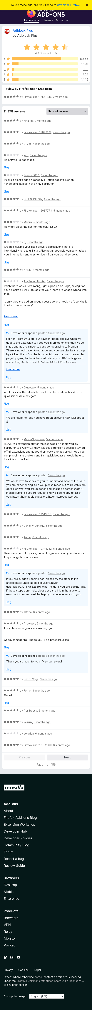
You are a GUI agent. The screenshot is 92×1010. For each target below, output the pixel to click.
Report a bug (14, 859)
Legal (37, 969)
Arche (27, 537)
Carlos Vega (31, 679)
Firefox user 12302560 (38, 745)
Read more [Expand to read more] (11, 316)
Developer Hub (15, 831)
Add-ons (11, 804)
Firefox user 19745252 (38, 548)
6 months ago (54, 525)
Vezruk (28, 722)
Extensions (31, 20)
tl (24, 242)
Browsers (11, 918)
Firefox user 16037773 (38, 210)
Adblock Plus (23, 30)
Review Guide (14, 866)
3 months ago (43, 120)
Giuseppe (30, 387)
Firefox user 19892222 (37, 132)
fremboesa (30, 710)
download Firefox (68, 4)
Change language (15, 996)
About (8, 811)
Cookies (23, 969)
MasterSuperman (34, 439)
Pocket (9, 945)
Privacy (8, 969)
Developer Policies (18, 838)
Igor (26, 155)
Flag (6, 167)
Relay (8, 931)
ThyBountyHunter (34, 281)
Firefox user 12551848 (38, 96)
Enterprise (11, 899)
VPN (7, 925)
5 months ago (61, 210)
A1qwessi (29, 623)
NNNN (27, 269)
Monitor (10, 938)
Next (67, 757)
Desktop (10, 885)
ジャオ (27, 143)
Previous (24, 757)
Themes (47, 20)
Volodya (29, 733)
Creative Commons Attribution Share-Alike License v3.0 (50, 980)
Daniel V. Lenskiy (34, 525)
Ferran (27, 690)
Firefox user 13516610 (37, 514)
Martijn (28, 222)
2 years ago (60, 96)
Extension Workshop (19, 824)
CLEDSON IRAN (33, 199)
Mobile (9, 892)
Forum (8, 852)
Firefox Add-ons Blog (20, 818)
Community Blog (16, 845)
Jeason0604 (31, 175)
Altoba (28, 612)
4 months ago (61, 132)
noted (38, 977)
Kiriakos (28, 120)
